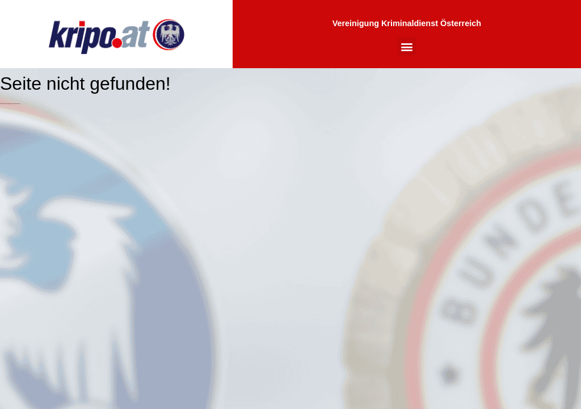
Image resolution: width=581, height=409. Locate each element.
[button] (406, 46)
